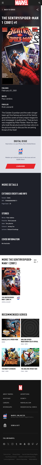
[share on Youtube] (21, 444)
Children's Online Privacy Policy (27, 457)
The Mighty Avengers (9, 369)
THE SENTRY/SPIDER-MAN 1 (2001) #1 (8, 298)
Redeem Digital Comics (29, 407)
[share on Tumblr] (16, 444)
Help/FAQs (6, 398)
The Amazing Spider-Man (29, 369)
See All (36, 261)
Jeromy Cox (11, 226)
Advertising (25, 394)
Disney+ (23, 398)
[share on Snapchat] (25, 444)
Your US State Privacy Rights (30, 454)
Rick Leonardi (7, 107)
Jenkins (4, 302)
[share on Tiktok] (37, 444)
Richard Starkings (13, 229)
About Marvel (8, 394)
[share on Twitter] (8, 444)
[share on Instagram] (12, 444)
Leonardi (8, 302)
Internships (7, 407)
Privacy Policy (16, 454)
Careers (6, 403)
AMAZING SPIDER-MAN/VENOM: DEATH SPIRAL (29, 341)
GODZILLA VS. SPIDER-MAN (10, 340)
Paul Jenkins (7, 99)
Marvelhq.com (26, 403)
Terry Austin (9, 223)
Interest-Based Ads (21, 459)
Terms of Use (7, 454)
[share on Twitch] (33, 444)
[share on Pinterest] (29, 444)
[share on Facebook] (4, 444)
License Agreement (9, 459)
